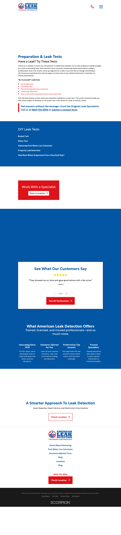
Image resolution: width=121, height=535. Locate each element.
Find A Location (60, 416)
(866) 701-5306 (40, 109)
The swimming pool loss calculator (34, 89)
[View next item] (66, 293)
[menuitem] (23, 136)
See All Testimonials (60, 300)
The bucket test (27, 84)
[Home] (28, 7)
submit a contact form (64, 109)
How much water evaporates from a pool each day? (41, 94)
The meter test (27, 86)
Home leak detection (29, 91)
